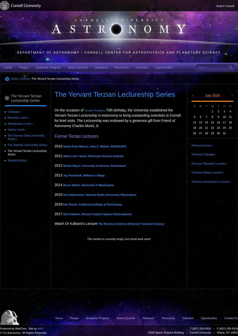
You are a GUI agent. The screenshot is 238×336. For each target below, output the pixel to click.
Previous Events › (202, 145)
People (24, 67)
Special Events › (18, 160)
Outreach (142, 67)
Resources (122, 67)
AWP (40, 328)
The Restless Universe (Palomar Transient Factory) (131, 223)
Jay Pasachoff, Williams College (84, 175)
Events (25, 78)
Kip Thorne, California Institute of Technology (92, 204)
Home (8, 67)
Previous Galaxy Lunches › (208, 172)
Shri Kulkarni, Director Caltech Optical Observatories (97, 214)
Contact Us (231, 318)
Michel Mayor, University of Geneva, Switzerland (94, 165)
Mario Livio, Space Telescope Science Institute (93, 156)
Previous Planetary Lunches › (209, 163)
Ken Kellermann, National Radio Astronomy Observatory (99, 194)
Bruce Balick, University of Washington (88, 185)
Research (101, 67)
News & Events (78, 67)
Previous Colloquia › (204, 154)
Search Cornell (225, 5)
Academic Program (48, 67)
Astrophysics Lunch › (21, 123)
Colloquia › (15, 111)
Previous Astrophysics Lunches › (211, 181)
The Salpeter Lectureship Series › (28, 144)
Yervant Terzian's (95, 110)
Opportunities (164, 67)
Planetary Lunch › (19, 117)
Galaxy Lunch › (17, 129)
